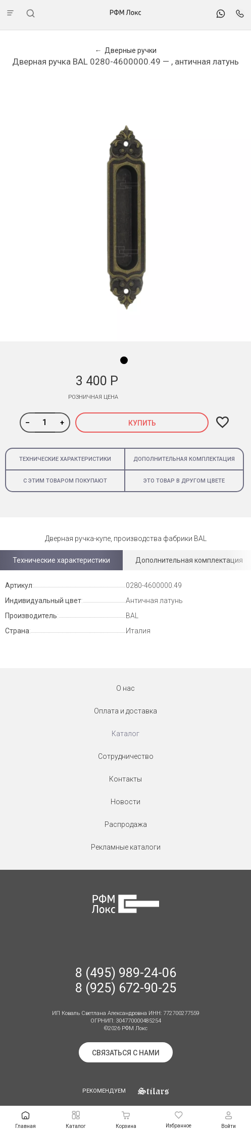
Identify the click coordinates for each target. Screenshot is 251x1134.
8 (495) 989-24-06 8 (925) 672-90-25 (125, 980)
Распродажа (126, 824)
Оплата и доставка (125, 711)
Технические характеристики (65, 459)
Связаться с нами (126, 1053)
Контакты (125, 779)
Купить (142, 423)
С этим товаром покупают (65, 481)
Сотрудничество (126, 756)
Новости (125, 802)
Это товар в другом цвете (184, 481)
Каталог (125, 734)
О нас (125, 688)
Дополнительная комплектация (184, 459)
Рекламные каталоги (126, 847)
